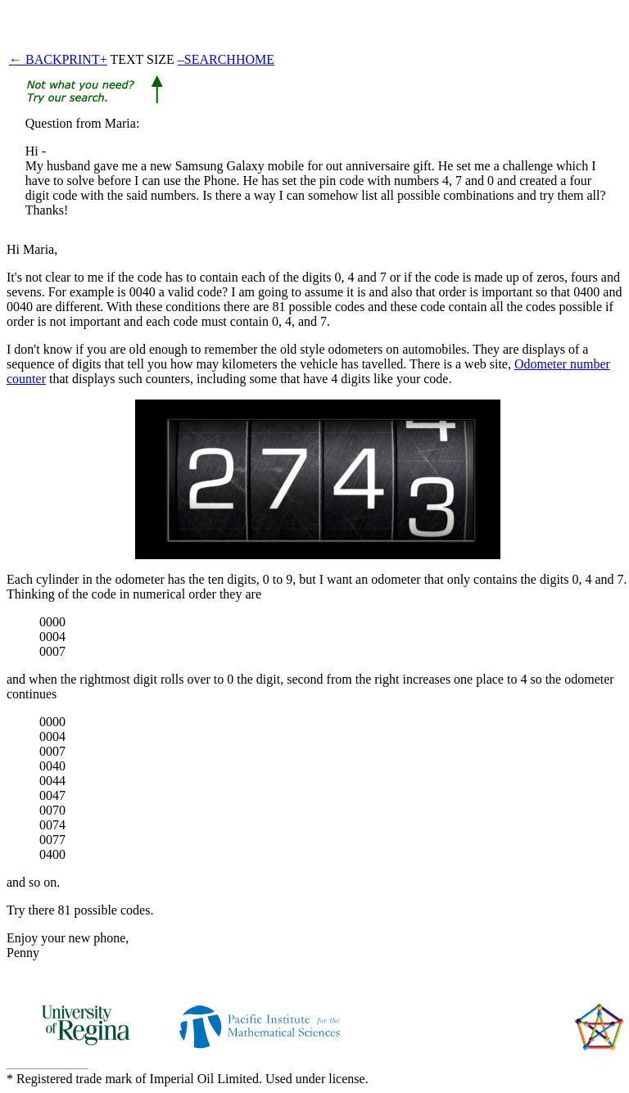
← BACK (35, 59)
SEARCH (210, 59)
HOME (255, 59)
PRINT (80, 59)
